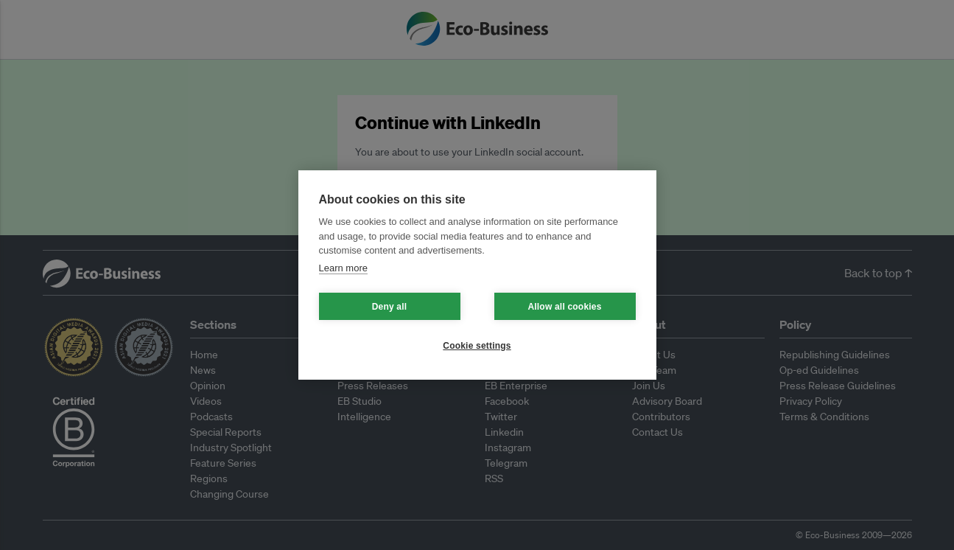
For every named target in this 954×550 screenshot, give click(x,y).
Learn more (343, 268)
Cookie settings (477, 346)
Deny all (389, 307)
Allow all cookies (564, 307)
